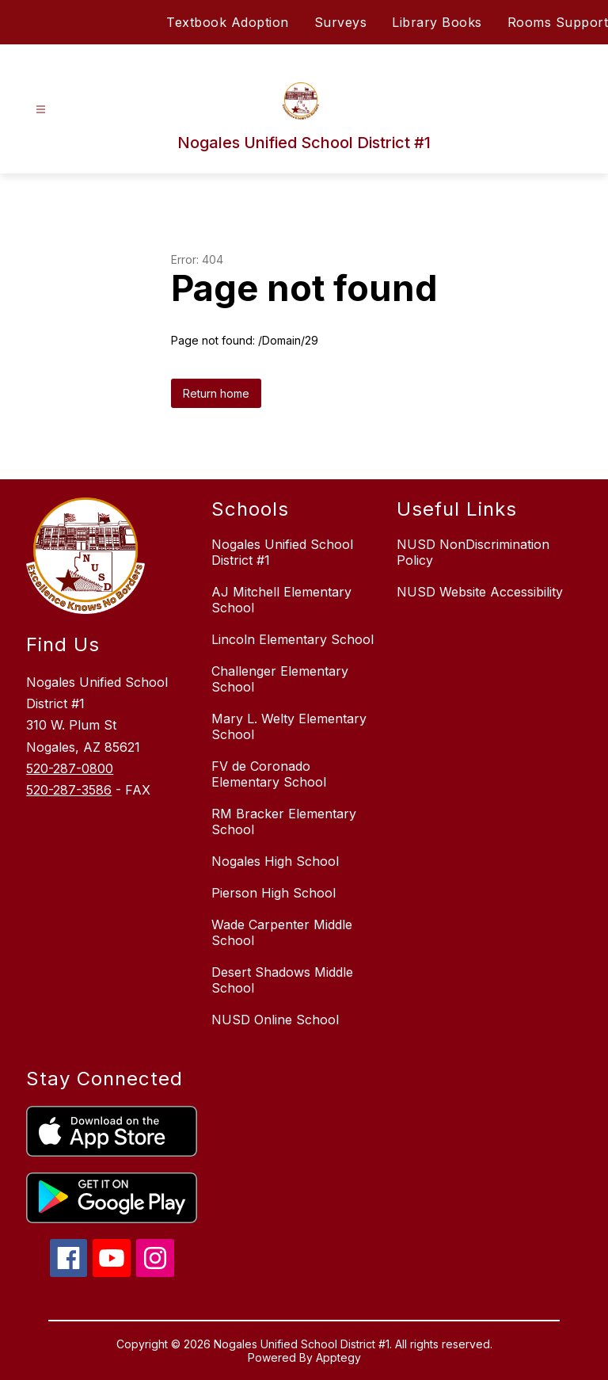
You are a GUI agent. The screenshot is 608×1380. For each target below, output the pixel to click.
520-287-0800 (69, 768)
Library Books (437, 22)
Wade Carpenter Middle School (281, 932)
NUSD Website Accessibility (480, 592)
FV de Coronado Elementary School (268, 774)
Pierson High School (273, 893)
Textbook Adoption (227, 22)
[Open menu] (41, 110)
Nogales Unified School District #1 (282, 552)
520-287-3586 (69, 790)
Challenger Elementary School (279, 679)
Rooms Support (558, 22)
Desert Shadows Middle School (282, 980)
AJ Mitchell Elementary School (281, 600)
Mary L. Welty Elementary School (289, 726)
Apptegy (338, 1357)
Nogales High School (275, 861)
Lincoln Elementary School (292, 639)
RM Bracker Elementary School (283, 821)
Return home (216, 393)
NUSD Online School (275, 1019)
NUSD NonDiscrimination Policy (473, 552)
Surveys (340, 22)
